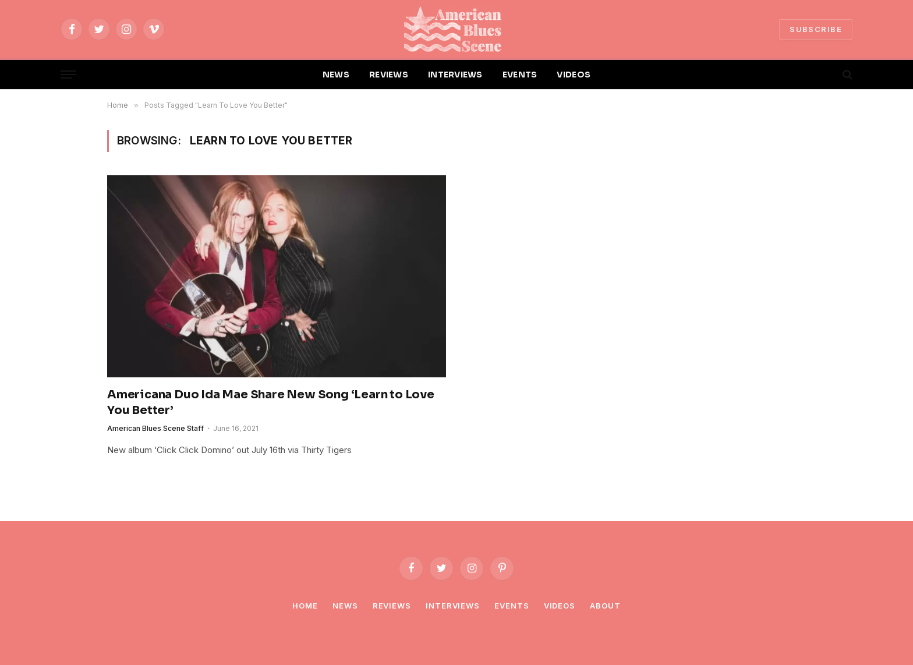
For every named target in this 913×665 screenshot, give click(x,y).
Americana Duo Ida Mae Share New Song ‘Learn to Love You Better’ (270, 402)
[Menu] (68, 75)
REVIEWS (388, 74)
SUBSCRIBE (816, 29)
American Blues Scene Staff (155, 428)
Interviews (453, 605)
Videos (559, 605)
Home (305, 605)
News (345, 605)
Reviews (392, 605)
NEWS (336, 74)
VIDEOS (573, 74)
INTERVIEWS (455, 74)
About (605, 605)
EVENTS (519, 74)
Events (511, 605)
